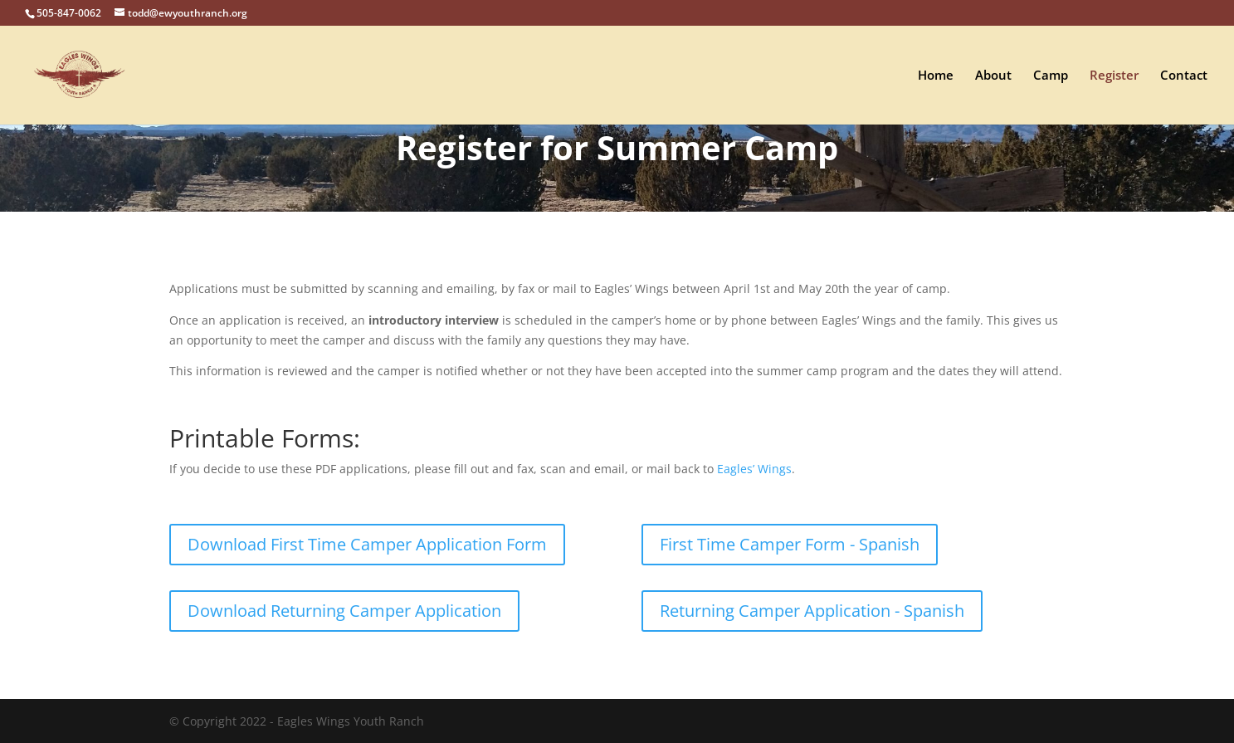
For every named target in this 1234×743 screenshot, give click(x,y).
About (993, 76)
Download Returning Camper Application (344, 610)
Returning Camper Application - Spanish (812, 610)
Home (936, 76)
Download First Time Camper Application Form (367, 544)
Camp (1050, 76)
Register (1114, 76)
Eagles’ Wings (754, 469)
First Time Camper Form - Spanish (789, 544)
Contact (1183, 76)
